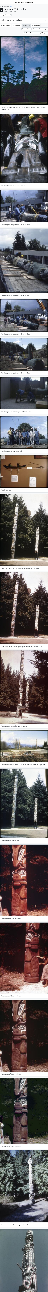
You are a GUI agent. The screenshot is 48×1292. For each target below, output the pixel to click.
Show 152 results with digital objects (35, 33)
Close (11, 7)
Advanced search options (11, 20)
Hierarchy (16, 25)
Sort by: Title (26, 29)
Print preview (5, 25)
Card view (26, 25)
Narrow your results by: (24, 2)
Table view (36, 25)
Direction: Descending (39, 29)
